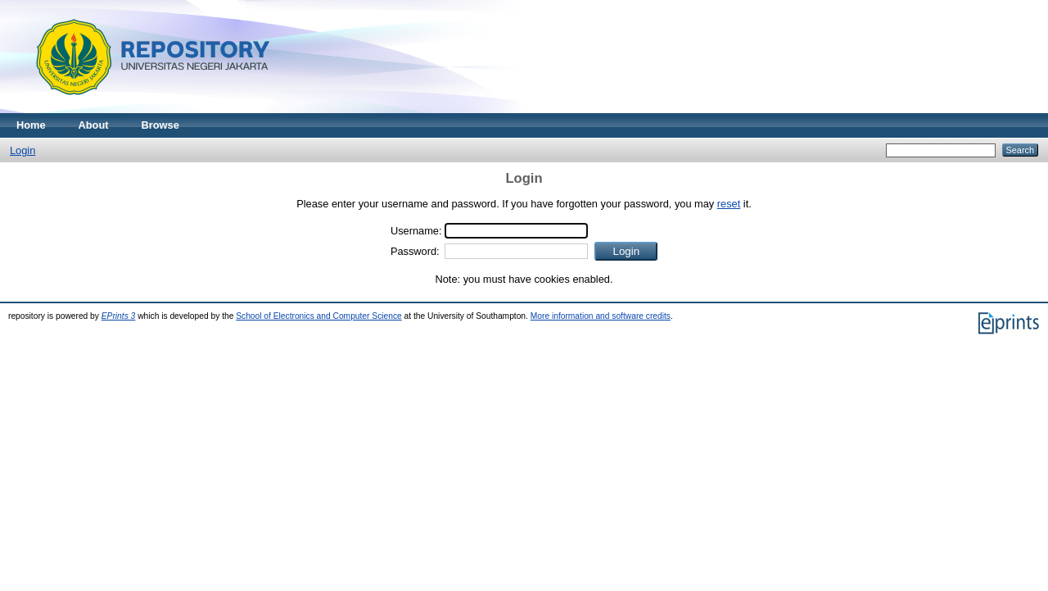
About (94, 125)
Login (22, 150)
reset (728, 204)
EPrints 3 (119, 316)
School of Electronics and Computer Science (319, 316)
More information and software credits (601, 316)
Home (31, 125)
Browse (160, 125)
